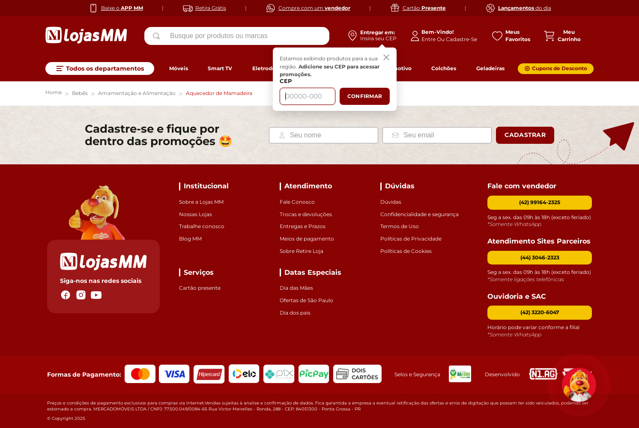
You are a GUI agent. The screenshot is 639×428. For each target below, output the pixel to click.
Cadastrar (525, 135)
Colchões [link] (443, 68)
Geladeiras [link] (490, 68)
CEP (286, 81)
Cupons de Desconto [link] (559, 68)
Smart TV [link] (220, 68)
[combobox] (236, 36)
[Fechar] (386, 58)
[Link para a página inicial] (53, 93)
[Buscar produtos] (158, 36)
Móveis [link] (178, 68)
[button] (539, 258)
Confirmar (364, 96)
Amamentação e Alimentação (137, 93)
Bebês (80, 93)
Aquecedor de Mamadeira (219, 93)
